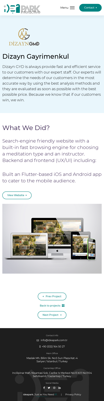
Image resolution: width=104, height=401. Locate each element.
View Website (17, 195)
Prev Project (52, 296)
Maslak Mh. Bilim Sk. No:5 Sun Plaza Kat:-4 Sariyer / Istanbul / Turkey (52, 360)
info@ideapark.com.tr (54, 340)
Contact (90, 7)
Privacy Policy (73, 394)
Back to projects (52, 305)
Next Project (52, 314)
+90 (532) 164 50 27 (53, 346)
